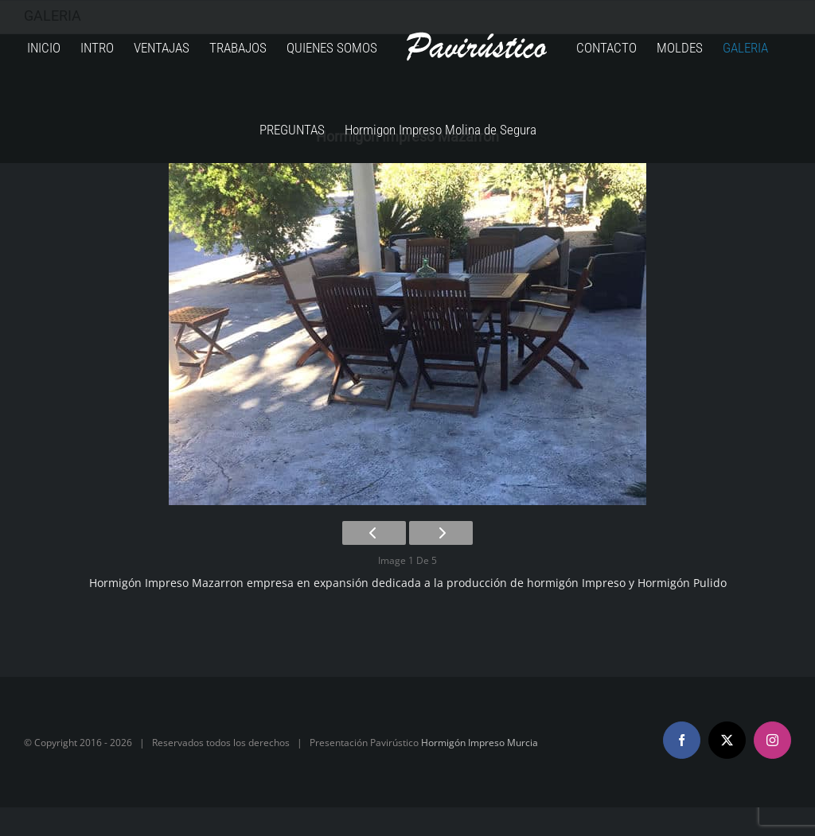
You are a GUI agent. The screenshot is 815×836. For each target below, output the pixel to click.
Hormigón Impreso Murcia (479, 742)
